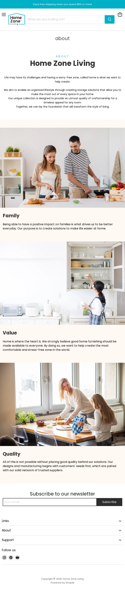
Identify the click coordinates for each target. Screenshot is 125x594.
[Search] (65, 19)
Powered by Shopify (62, 582)
